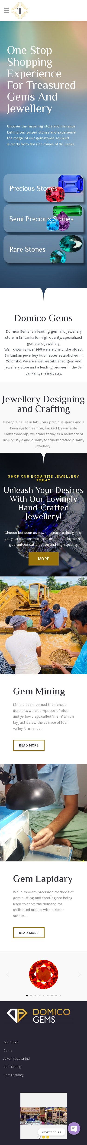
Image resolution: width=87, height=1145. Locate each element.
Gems (7, 1050)
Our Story (10, 1042)
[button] (44, 559)
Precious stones (33, 189)
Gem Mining (12, 1067)
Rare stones (27, 250)
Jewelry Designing (16, 1058)
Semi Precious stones (41, 219)
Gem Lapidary (13, 1075)
